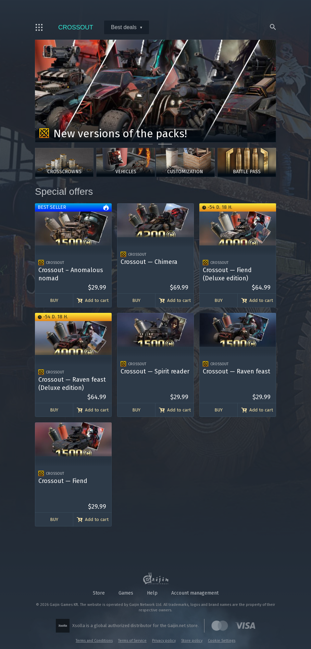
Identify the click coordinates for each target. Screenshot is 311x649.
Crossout (71, 27)
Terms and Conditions (94, 640)
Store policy (191, 640)
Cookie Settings (221, 640)
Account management (195, 593)
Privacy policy (164, 640)
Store (99, 593)
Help (152, 593)
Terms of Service (132, 640)
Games (126, 593)
